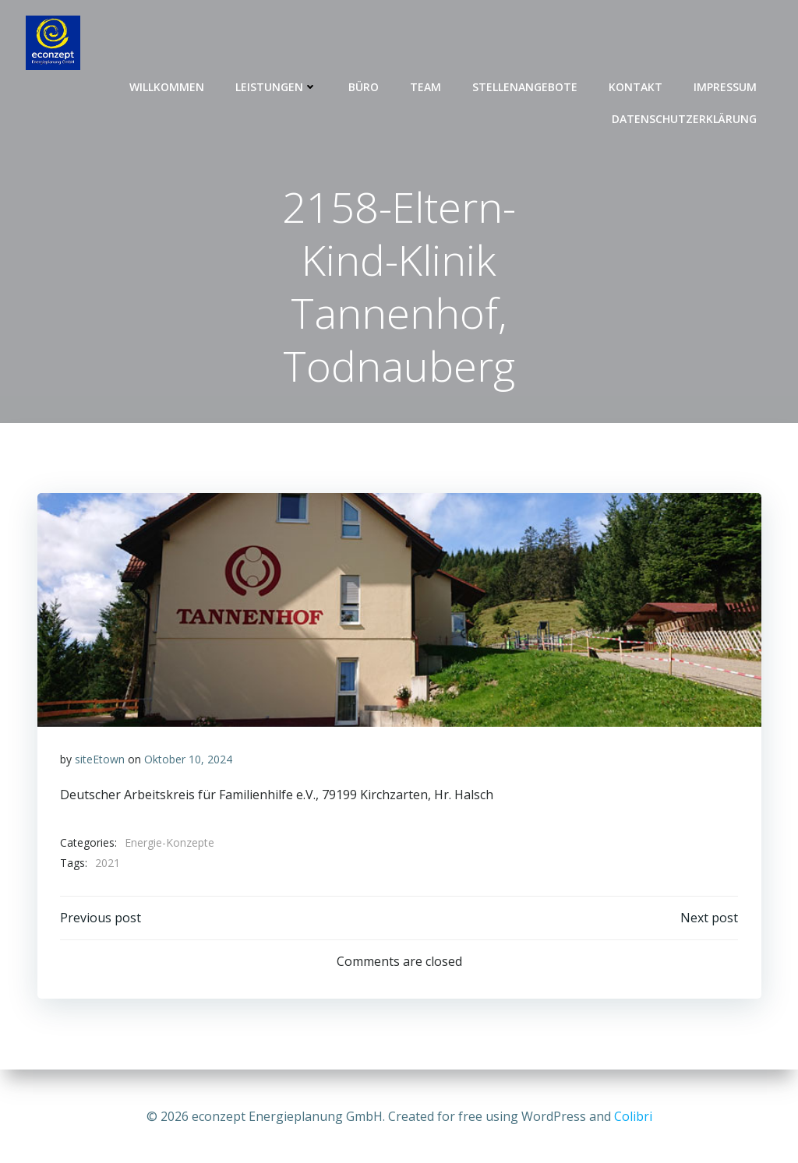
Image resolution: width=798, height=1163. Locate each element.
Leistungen (277, 86)
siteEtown (100, 760)
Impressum (725, 86)
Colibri (633, 1116)
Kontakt (636, 86)
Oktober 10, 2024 (188, 760)
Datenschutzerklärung (685, 118)
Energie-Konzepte (169, 844)
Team (426, 86)
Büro (364, 86)
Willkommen (167, 86)
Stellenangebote (525, 86)
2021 (107, 864)
